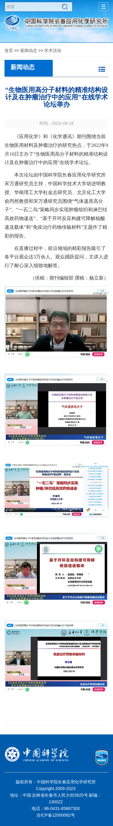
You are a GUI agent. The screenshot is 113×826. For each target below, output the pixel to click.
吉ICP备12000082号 (55, 815)
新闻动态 (28, 50)
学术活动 (52, 50)
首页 (9, 50)
